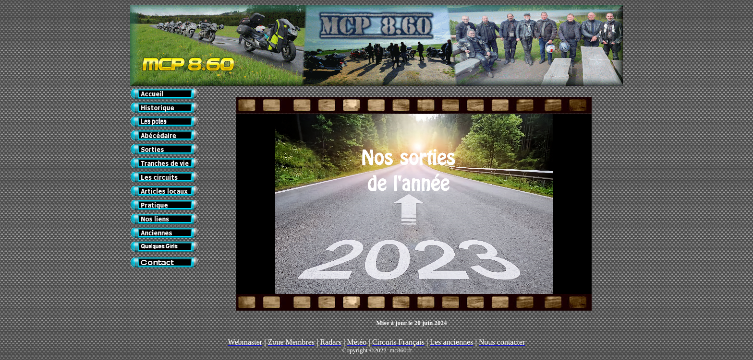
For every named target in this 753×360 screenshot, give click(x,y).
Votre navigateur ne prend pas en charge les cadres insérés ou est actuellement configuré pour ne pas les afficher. (414, 204)
